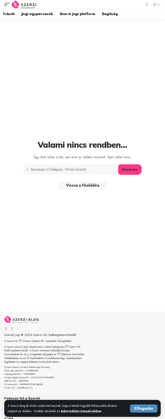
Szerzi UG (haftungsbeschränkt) (55, 334)
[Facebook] (6, 328)
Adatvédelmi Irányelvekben (81, 411)
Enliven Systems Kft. (33, 341)
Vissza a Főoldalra (82, 185)
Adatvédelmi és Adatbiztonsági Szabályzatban (56, 358)
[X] (12, 328)
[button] (143, 408)
